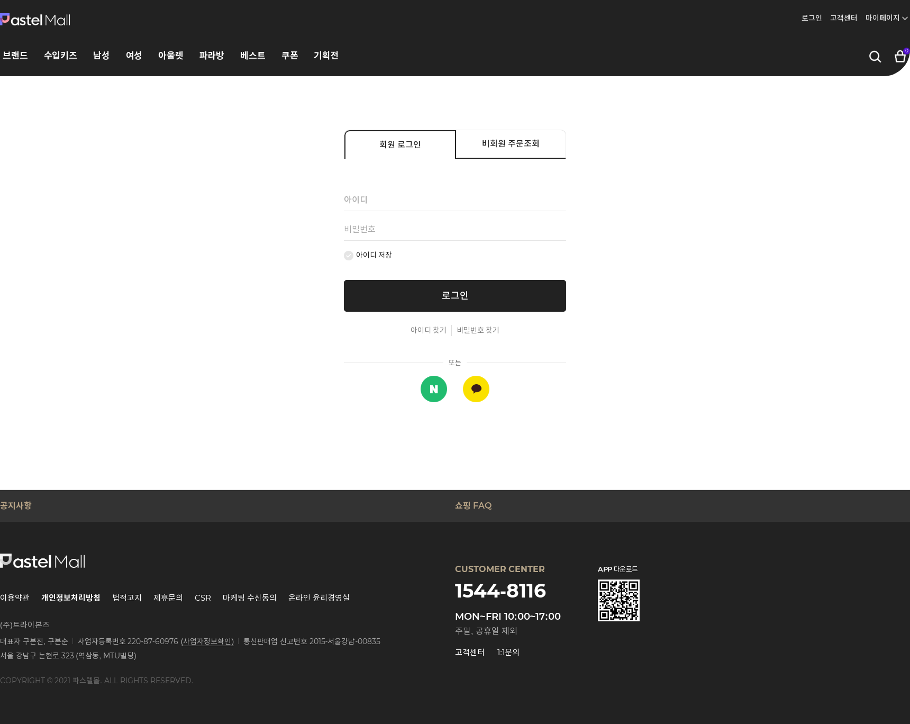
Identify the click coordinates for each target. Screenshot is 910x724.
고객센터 (844, 18)
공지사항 (16, 505)
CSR (203, 597)
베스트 (253, 56)
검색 (875, 57)
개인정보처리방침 (71, 597)
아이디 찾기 (429, 330)
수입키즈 (60, 56)
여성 (134, 56)
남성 (101, 56)
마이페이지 (883, 18)
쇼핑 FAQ (473, 505)
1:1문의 (508, 652)
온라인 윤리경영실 (319, 597)
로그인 (812, 18)
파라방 (212, 56)
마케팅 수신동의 (250, 597)
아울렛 (171, 56)
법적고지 (127, 597)
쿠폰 (289, 56)
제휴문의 (168, 597)
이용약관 (15, 597)
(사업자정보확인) (207, 641)
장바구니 (900, 54)
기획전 (326, 56)
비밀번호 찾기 (478, 330)
